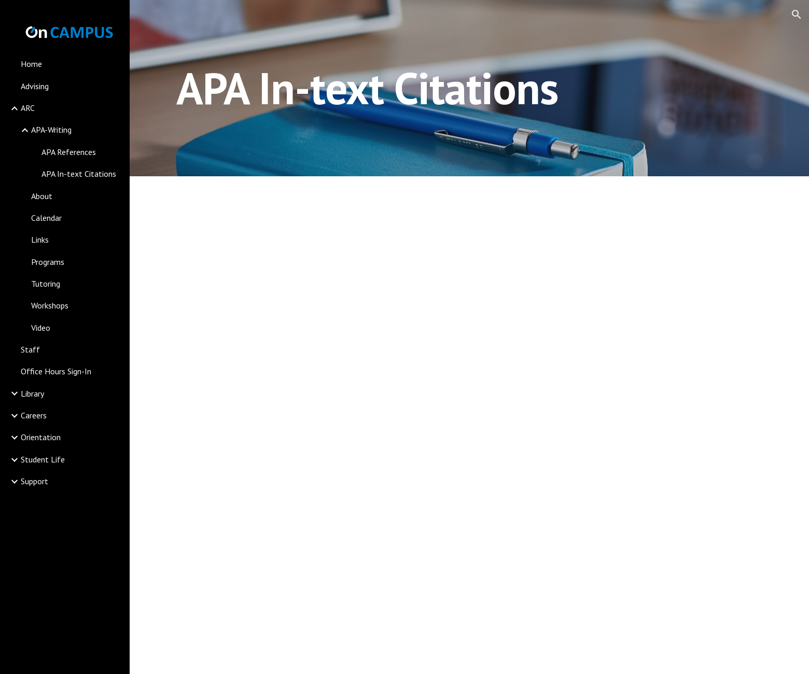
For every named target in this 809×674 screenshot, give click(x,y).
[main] (367, 88)
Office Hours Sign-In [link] (56, 371)
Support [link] (34, 481)
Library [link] (32, 393)
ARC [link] (28, 108)
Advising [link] (35, 86)
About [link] (41, 196)
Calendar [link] (46, 218)
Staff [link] (30, 349)
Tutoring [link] (45, 283)
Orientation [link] (41, 437)
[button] (796, 14)
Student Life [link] (43, 459)
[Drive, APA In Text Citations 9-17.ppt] (469, 425)
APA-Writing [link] (51, 129)
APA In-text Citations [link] (78, 173)
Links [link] (40, 239)
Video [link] (40, 327)
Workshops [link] (49, 305)
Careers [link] (34, 415)
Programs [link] (47, 262)
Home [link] (31, 64)
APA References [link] (68, 152)
